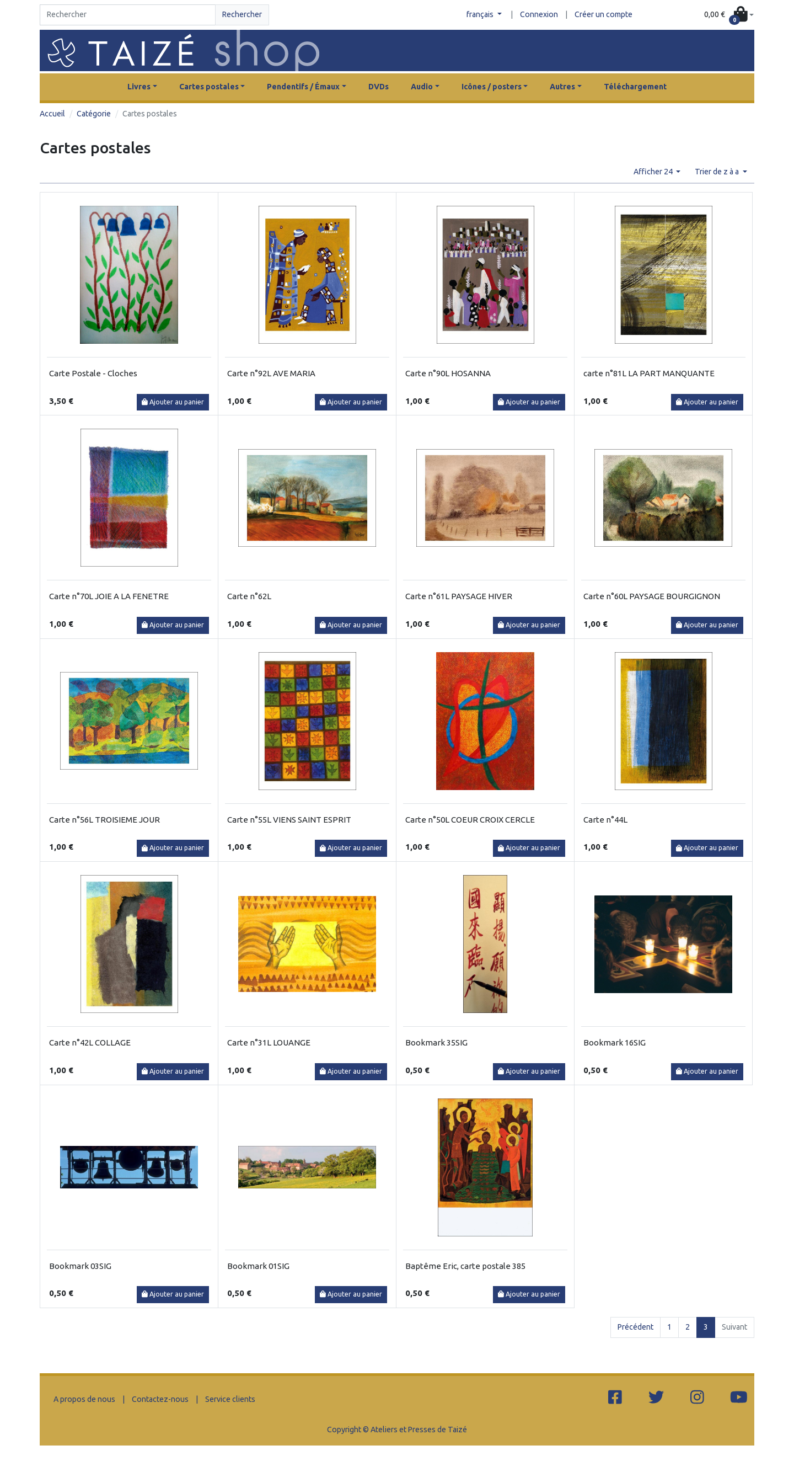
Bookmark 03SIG (80, 1266)
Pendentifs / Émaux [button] (303, 86)
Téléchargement (635, 86)
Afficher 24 (654, 171)
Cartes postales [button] (209, 86)
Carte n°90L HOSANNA (448, 373)
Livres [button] (139, 86)
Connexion (539, 14)
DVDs (378, 86)
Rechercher (242, 14)
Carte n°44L (605, 819)
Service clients (230, 1399)
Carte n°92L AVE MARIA (271, 373)
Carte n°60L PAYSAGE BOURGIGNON (651, 596)
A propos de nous (84, 1399)
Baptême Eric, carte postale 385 (465, 1266)
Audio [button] (422, 86)
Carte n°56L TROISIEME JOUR (104, 819)
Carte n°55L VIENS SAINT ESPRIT (289, 819)
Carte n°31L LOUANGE (268, 1042)
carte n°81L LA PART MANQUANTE (649, 373)
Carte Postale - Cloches (93, 373)
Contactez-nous (160, 1399)
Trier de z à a (718, 171)
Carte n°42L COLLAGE (90, 1042)
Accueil (52, 113)
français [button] (480, 14)
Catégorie (94, 113)
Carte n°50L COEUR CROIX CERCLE (470, 819)
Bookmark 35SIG (436, 1042)
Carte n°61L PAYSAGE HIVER (458, 596)
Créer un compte (603, 14)
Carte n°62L (249, 596)
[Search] (128, 14)
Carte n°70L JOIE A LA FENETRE (109, 596)
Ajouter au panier (173, 402)
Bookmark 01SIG (258, 1266)
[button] (729, 15)
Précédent (635, 1326)
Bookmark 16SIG (614, 1042)
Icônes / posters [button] (492, 86)
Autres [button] (562, 86)
